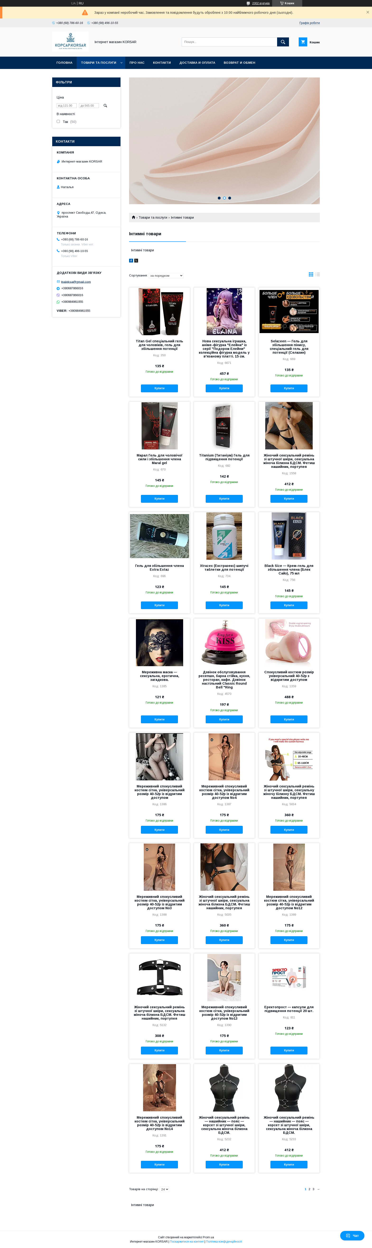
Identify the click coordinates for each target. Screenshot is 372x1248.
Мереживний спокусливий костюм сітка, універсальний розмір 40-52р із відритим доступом (160, 792)
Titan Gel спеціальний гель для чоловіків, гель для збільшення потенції (159, 345)
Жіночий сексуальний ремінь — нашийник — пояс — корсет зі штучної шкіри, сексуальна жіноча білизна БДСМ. (224, 1125)
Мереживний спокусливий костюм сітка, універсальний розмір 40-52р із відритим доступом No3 (160, 902)
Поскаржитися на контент (187, 1241)
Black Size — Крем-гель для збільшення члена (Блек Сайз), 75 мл (289, 569)
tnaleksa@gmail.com (76, 281)
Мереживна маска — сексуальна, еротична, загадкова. (159, 676)
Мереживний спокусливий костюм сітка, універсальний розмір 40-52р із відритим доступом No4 (224, 792)
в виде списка (318, 275)
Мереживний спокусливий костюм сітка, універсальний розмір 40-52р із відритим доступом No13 (224, 1012)
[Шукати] (283, 41)
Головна (64, 62)
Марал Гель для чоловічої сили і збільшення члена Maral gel (159, 459)
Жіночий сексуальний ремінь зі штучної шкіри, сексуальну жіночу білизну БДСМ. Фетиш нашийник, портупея (289, 792)
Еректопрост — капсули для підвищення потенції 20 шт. (289, 1009)
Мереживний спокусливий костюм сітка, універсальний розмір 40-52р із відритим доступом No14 (160, 1123)
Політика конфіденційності (224, 1241)
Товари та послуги (98, 62)
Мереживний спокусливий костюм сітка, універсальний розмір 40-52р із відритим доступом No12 (289, 902)
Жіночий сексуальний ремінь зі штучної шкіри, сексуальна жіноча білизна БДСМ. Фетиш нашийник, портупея (289, 461)
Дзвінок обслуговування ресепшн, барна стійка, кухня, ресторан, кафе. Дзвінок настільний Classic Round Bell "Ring (224, 679)
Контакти (162, 62)
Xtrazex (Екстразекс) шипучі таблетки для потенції (224, 567)
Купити (159, 388)
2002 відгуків (261, 3)
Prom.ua (208, 1237)
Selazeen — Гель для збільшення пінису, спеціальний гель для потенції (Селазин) (289, 346)
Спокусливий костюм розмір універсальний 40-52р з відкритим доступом (289, 676)
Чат (352, 1236)
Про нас (137, 62)
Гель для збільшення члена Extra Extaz (159, 567)
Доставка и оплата (197, 62)
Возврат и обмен (239, 62)
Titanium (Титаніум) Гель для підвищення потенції (224, 457)
